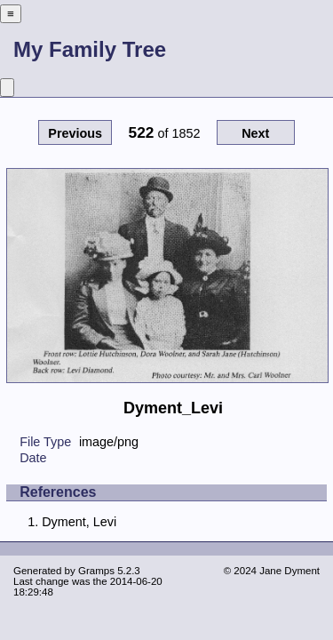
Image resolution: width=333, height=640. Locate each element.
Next (255, 133)
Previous (75, 133)
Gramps (96, 570)
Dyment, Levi (79, 522)
